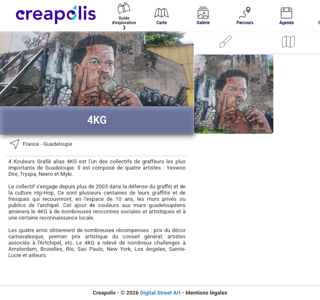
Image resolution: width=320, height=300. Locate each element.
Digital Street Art (160, 293)
